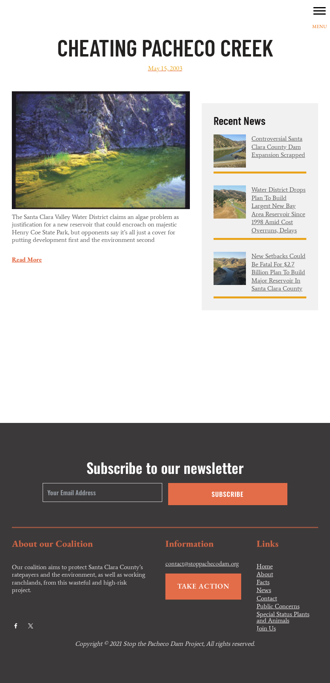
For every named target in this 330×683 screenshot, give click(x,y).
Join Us (266, 628)
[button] (319, 10)
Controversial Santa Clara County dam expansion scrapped (278, 146)
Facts (263, 582)
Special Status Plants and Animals (283, 617)
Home (265, 566)
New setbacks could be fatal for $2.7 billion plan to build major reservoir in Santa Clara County (278, 272)
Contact (267, 598)
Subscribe (228, 494)
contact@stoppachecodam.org (202, 570)
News (264, 590)
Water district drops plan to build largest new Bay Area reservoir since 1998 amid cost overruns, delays (278, 210)
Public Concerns (278, 606)
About (265, 574)
